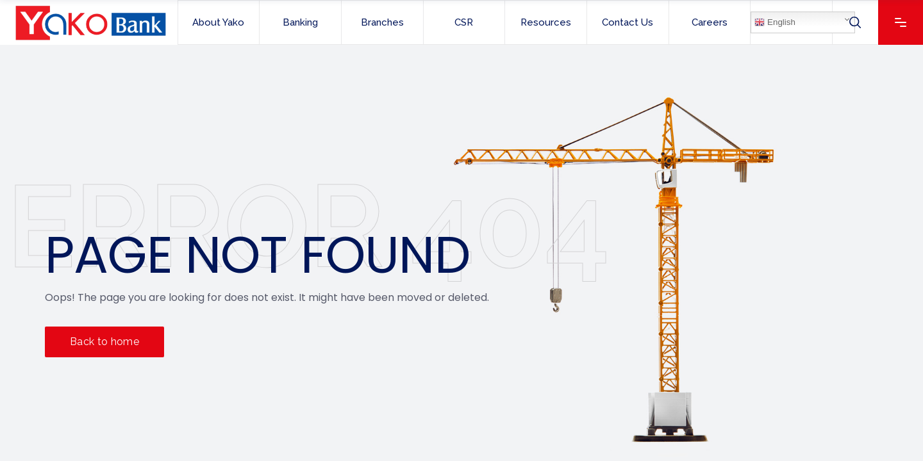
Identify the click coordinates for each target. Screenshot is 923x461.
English (774, 22)
